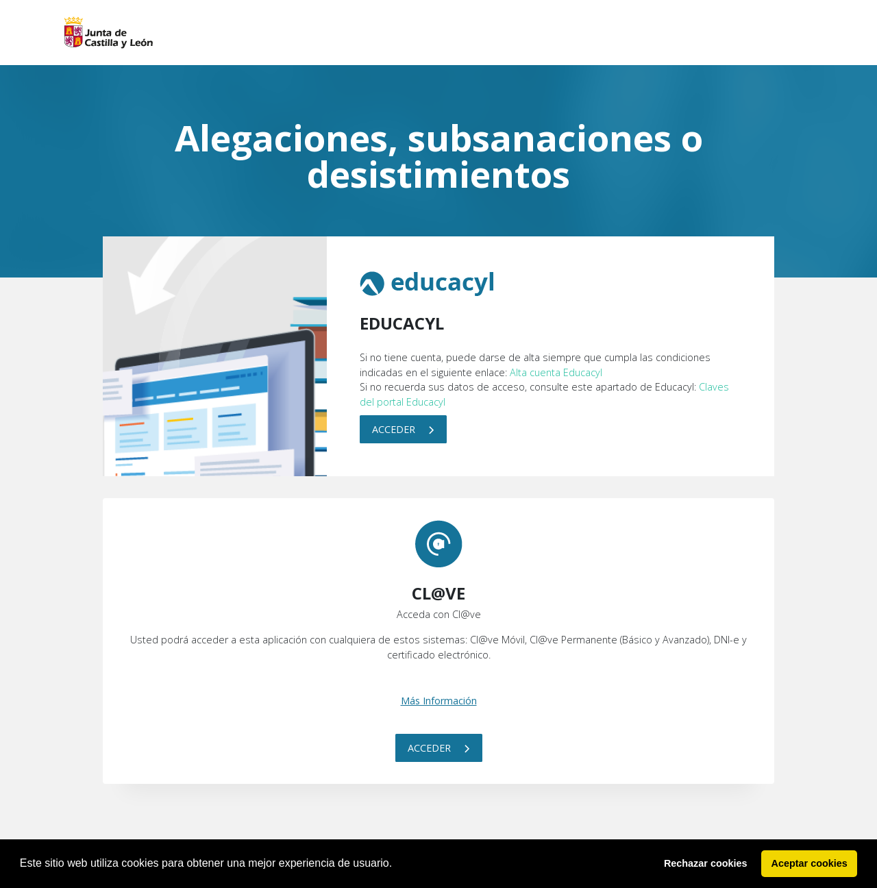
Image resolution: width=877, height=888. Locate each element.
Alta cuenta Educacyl (556, 372)
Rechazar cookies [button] (706, 863)
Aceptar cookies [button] (809, 863)
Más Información (439, 700)
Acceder (403, 429)
